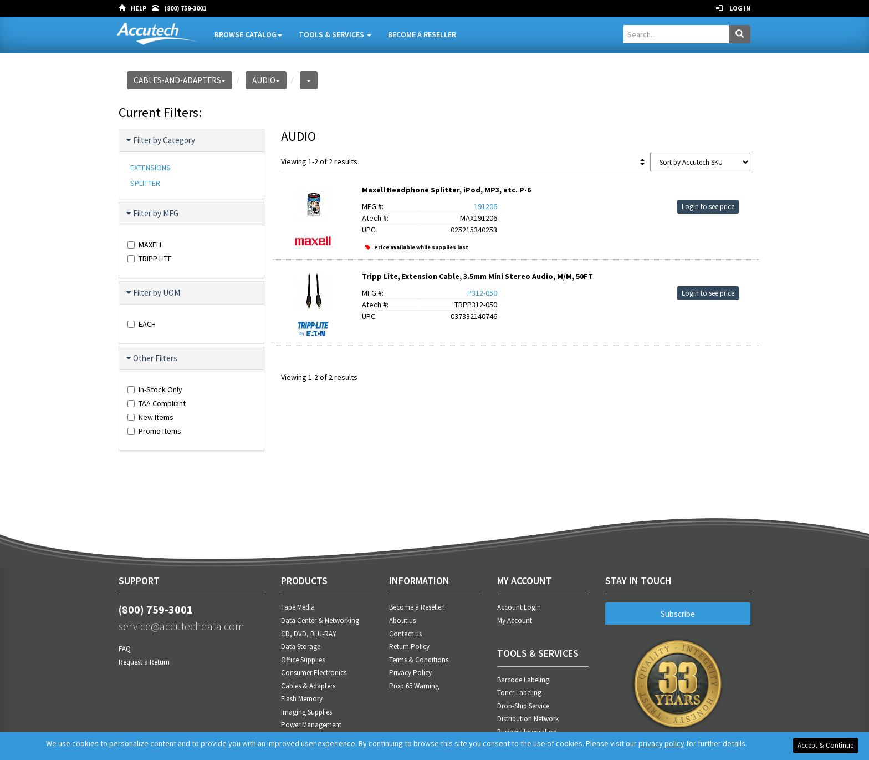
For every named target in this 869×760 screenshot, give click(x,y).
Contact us (405, 634)
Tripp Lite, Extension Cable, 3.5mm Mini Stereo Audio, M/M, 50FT (477, 276)
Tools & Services (335, 34)
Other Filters (152, 358)
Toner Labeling (519, 692)
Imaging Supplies (306, 712)
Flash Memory (302, 698)
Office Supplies (303, 660)
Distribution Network (528, 718)
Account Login (519, 607)
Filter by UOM (153, 292)
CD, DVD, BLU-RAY (308, 634)
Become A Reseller (422, 34)
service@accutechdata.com (181, 626)
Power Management (311, 724)
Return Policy (409, 646)
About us (402, 620)
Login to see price (708, 206)
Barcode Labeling (523, 680)
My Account (514, 620)
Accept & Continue (825, 745)
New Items (150, 417)
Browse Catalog (248, 34)
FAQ (125, 648)
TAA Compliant (156, 403)
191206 (485, 206)
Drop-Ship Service (523, 706)
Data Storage (300, 646)
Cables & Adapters (308, 686)
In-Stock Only (154, 389)
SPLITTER (145, 183)
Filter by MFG (152, 213)
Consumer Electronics (313, 672)
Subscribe (678, 614)
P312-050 (482, 293)
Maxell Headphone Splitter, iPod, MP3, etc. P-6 (446, 190)
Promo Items (154, 431)
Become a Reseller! (417, 607)
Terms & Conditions (418, 660)
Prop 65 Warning (414, 686)
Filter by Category (161, 140)
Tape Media (298, 607)
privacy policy (661, 743)
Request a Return (144, 662)
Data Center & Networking (320, 620)
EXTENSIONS (150, 168)
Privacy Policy (410, 672)
